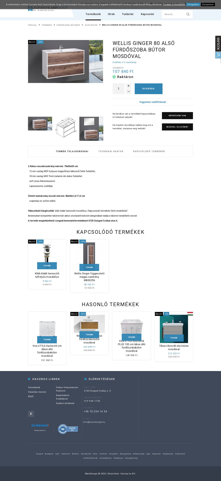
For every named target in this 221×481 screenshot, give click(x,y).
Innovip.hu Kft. (128, 473)
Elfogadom (193, 4)
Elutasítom (208, 4)
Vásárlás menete (37, 394)
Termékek (47, 25)
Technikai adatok (110, 151)
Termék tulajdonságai (72, 151)
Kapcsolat (147, 14)
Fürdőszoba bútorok (68, 25)
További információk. (174, 4)
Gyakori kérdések (65, 406)
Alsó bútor (91, 25)
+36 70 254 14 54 (90, 411)
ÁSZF (31, 399)
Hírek (111, 14)
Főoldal (32, 25)
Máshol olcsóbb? (177, 127)
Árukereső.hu (40, 430)
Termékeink (93, 14)
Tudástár (128, 14)
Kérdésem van (177, 116)
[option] (65, 61)
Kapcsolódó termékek (149, 151)
